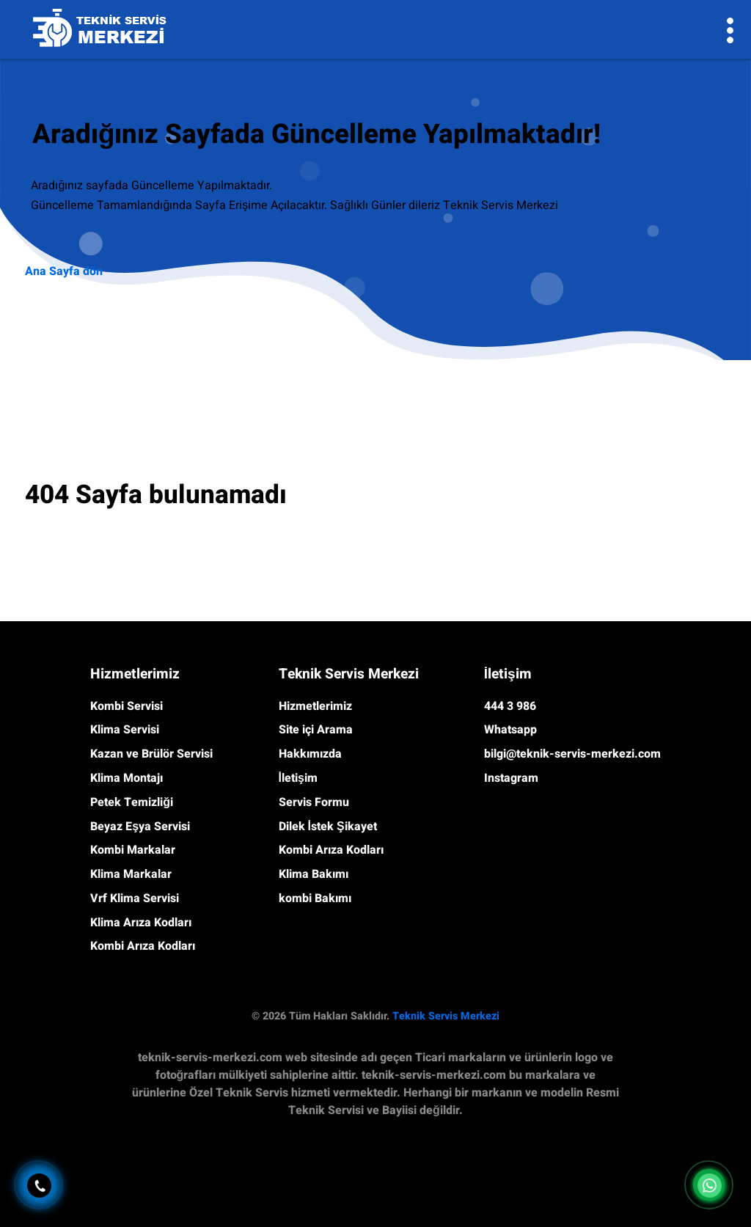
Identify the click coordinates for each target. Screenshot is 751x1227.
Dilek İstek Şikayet (328, 826)
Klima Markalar (131, 874)
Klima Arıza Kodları (140, 922)
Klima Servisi (124, 730)
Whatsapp (510, 730)
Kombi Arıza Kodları (142, 946)
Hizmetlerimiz (315, 706)
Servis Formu (314, 802)
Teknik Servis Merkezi (445, 1016)
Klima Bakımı (313, 874)
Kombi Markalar (132, 850)
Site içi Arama (316, 730)
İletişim (298, 778)
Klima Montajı (126, 778)
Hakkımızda (310, 754)
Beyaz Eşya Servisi (140, 826)
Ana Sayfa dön (64, 271)
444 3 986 (510, 706)
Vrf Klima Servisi (134, 898)
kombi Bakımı (315, 898)
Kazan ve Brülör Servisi (151, 754)
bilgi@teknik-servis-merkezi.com (572, 754)
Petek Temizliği (131, 802)
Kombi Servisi (126, 706)
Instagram (511, 778)
